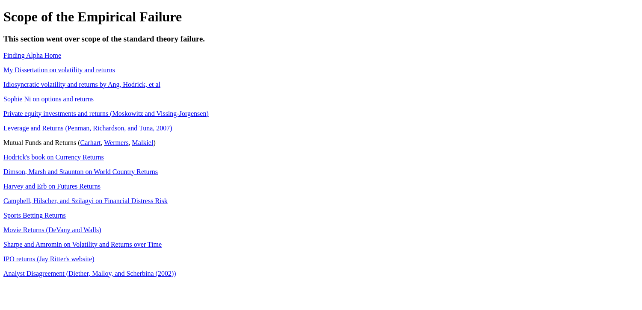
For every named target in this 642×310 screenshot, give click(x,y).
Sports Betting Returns (34, 215)
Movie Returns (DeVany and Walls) (52, 229)
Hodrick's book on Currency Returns (53, 157)
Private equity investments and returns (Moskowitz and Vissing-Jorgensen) (106, 113)
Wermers (116, 142)
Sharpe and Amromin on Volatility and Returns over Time (82, 244)
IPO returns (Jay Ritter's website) (49, 259)
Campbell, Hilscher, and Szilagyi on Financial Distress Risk (85, 200)
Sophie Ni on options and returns (48, 99)
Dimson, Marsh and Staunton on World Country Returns (80, 171)
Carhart (90, 142)
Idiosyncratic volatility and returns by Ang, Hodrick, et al (81, 84)
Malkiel (143, 142)
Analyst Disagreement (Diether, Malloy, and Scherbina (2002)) (89, 273)
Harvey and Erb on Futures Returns (52, 186)
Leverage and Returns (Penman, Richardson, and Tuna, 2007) (87, 128)
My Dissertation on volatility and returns (59, 70)
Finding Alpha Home (32, 55)
